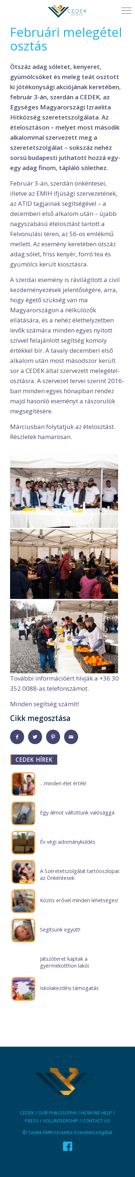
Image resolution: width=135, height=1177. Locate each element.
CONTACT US (96, 1120)
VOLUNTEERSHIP (60, 1120)
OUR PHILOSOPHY (57, 1112)
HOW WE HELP (96, 1112)
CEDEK (27, 1112)
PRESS (32, 1120)
